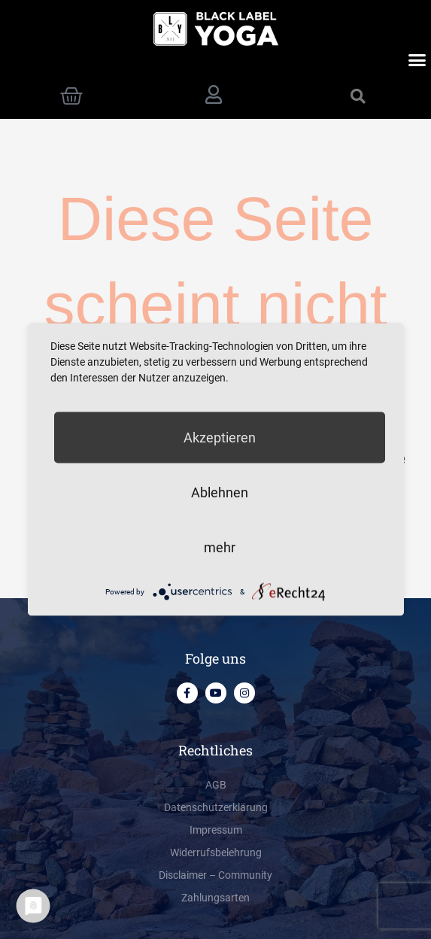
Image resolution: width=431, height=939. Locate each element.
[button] (417, 60)
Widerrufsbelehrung (216, 852)
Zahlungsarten (215, 898)
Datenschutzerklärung (216, 807)
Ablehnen (219, 492)
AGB (215, 785)
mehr (219, 547)
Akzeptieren (220, 437)
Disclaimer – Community (215, 875)
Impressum (216, 830)
